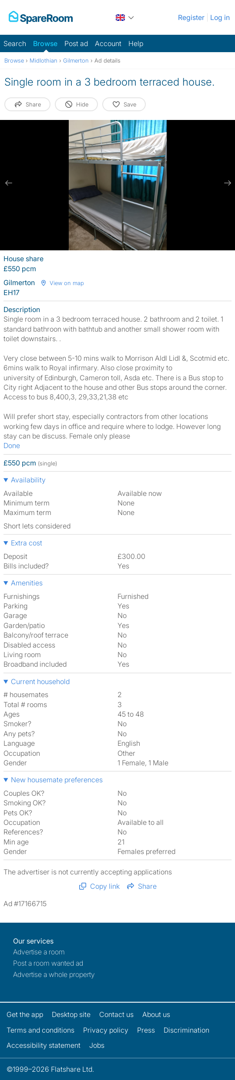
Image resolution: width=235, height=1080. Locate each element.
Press (146, 1030)
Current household (40, 681)
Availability (28, 479)
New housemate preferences (57, 779)
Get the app (25, 1014)
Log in (220, 17)
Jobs (96, 1045)
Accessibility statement (44, 1045)
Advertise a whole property (54, 974)
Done (11, 445)
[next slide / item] (226, 183)
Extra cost (26, 542)
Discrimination (186, 1030)
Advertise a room (39, 951)
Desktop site (71, 1014)
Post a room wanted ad (48, 963)
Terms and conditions (40, 1030)
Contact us (116, 1014)
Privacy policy (105, 1030)
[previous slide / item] (8, 183)
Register (191, 17)
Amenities (27, 582)
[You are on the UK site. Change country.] (125, 17)
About (156, 1014)
